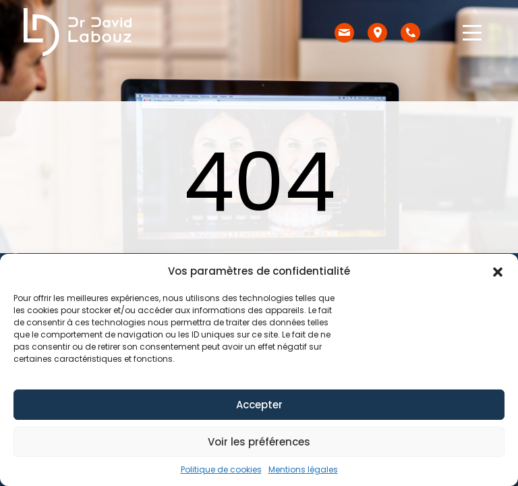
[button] (498, 271)
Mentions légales (303, 469)
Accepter (259, 405)
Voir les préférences (259, 442)
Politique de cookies (221, 469)
